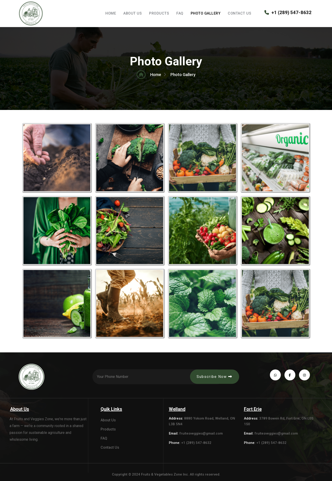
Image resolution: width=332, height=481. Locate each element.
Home (110, 13)
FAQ (179, 13)
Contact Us (239, 13)
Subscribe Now (214, 376)
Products (159, 13)
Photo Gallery (206, 13)
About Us (132, 13)
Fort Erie (253, 409)
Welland (177, 409)
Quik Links (111, 409)
